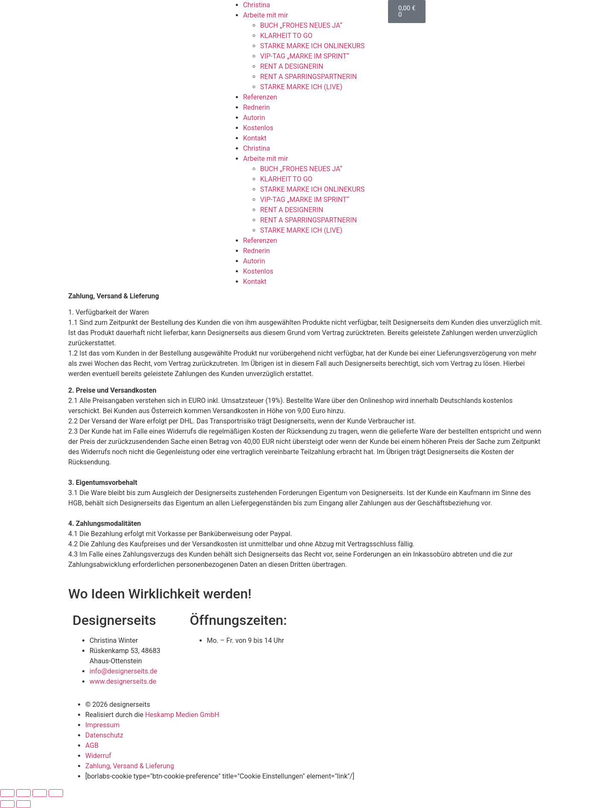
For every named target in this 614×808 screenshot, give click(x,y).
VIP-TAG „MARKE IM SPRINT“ (304, 56)
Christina (256, 5)
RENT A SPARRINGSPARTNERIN (308, 77)
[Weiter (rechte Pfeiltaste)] (23, 804)
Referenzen (260, 97)
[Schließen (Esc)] (56, 793)
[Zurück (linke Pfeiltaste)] (7, 804)
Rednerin (256, 107)
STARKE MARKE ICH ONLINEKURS (312, 46)
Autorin (254, 118)
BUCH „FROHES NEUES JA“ (301, 25)
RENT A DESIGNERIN (291, 66)
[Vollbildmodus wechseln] (23, 793)
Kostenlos (258, 128)
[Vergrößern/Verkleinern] (7, 793)
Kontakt (254, 138)
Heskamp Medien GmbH (182, 715)
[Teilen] (39, 793)
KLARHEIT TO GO (286, 36)
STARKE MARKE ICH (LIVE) (301, 87)
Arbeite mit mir (265, 15)
